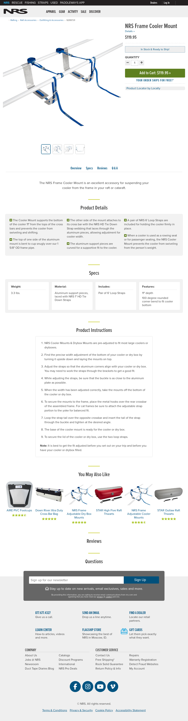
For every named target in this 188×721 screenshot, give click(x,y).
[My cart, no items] (180, 3)
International (67, 664)
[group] (63, 83)
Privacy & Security (81, 710)
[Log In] (170, 3)
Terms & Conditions (54, 710)
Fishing (30, 3)
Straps (43, 3)
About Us (31, 655)
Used (54, 3)
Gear (62, 12)
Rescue (17, 3)
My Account (137, 668)
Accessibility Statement (131, 710)
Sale (83, 12)
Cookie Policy (104, 710)
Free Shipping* (104, 660)
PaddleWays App (72, 3)
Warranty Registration (143, 660)
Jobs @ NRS (32, 660)
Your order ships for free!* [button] (155, 80)
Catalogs (64, 655)
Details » (130, 31)
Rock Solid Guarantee (109, 664)
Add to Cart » (155, 73)
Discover (95, 12)
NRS (7, 3)
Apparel (51, 12)
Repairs (134, 655)
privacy (100, 597)
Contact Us (102, 655)
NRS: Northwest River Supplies (16, 11)
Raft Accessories (28, 20)
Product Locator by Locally (143, 88)
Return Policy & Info (108, 668)
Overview (76, 168)
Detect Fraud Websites (143, 664)
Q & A (115, 168)
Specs (89, 168)
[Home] (6, 20)
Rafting (13, 20)
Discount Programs (71, 660)
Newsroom (32, 664)
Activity (73, 12)
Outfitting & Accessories (51, 20)
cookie (109, 597)
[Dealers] (157, 3)
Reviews (102, 168)
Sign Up (141, 580)
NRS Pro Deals (68, 668)
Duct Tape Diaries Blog (39, 668)
